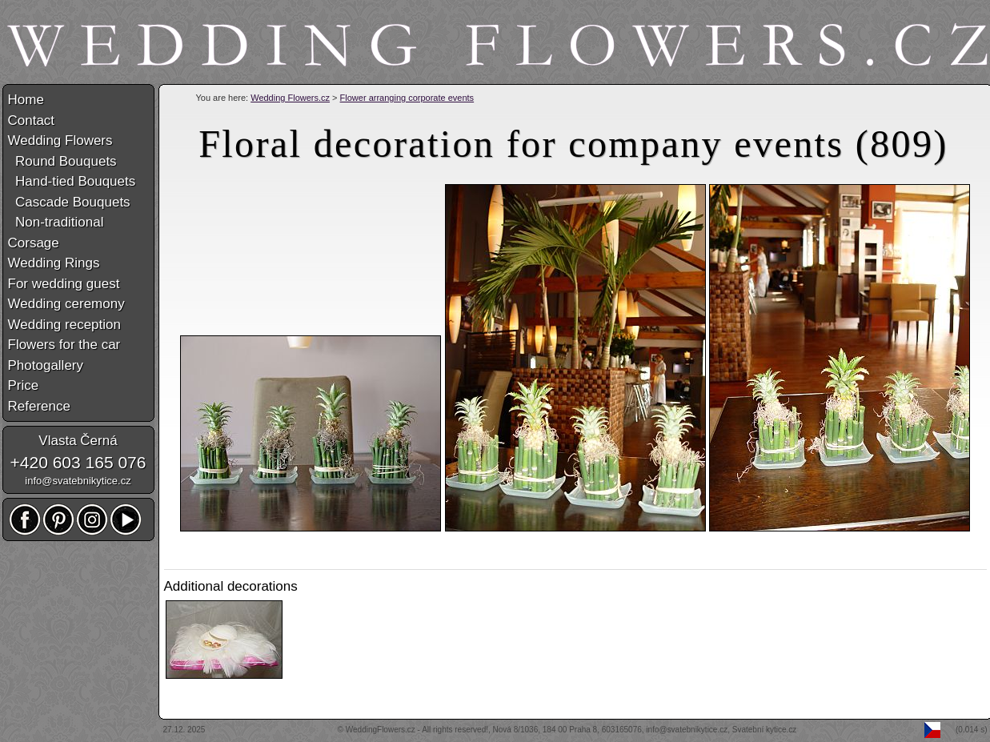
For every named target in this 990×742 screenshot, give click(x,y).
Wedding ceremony (66, 303)
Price (23, 385)
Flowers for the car (64, 344)
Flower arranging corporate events (407, 97)
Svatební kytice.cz (764, 729)
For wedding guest (64, 283)
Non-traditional (56, 222)
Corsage (33, 243)
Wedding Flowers (60, 140)
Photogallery (46, 365)
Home (26, 99)
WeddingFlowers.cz (380, 729)
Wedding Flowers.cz (290, 97)
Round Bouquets (62, 161)
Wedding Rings (54, 263)
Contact (31, 120)
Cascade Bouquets (69, 202)
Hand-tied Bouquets (72, 181)
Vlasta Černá (77, 440)
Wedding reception (64, 324)
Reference (39, 406)
